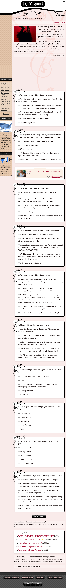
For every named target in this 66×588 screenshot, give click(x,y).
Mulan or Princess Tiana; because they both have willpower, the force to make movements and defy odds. (39, 485)
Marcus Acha (24, 413)
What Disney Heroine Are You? (30, 550)
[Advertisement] (39, 72)
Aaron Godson (24, 425)
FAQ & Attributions (55, 577)
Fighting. (22, 380)
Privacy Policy (27, 577)
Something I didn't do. (27, 394)
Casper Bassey (24, 417)
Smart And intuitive (26, 447)
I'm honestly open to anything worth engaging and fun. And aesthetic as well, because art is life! (39, 206)
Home (28, 584)
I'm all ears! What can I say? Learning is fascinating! (38, 313)
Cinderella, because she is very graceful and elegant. (38, 479)
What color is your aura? (5, 109)
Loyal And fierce (25, 455)
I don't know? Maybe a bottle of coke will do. (36, 141)
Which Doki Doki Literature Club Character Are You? (5, 102)
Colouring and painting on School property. (35, 376)
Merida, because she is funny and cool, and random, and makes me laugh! (40, 507)
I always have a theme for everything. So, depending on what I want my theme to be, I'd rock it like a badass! (39, 350)
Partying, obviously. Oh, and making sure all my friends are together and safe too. (40, 100)
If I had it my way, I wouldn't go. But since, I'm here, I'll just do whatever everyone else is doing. (39, 113)
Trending (38, 584)
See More (6, 114)
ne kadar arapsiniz (3, 84)
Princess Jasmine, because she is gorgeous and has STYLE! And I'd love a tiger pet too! (38, 491)
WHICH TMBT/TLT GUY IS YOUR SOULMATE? (45, 171)
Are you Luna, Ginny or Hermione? (5, 95)
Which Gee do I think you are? (5, 89)
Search (33, 584)
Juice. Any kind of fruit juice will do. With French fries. (40, 159)
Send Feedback (5, 166)
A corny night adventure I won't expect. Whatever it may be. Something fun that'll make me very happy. (40, 200)
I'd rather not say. (25, 211)
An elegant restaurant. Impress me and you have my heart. (38, 193)
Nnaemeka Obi (24, 421)
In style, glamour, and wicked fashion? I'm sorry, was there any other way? (39, 330)
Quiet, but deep (25, 459)
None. (21, 429)
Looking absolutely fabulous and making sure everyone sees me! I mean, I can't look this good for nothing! (40, 107)
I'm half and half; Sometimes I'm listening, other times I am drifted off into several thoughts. (40, 307)
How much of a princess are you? (30, 546)
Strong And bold (25, 451)
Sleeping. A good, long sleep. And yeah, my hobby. (37, 234)
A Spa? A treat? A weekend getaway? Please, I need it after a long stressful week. (38, 240)
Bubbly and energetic (27, 463)
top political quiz (4, 136)
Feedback (62, 22)
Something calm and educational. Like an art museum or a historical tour (40, 217)
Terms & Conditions (11, 577)
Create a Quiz (56, 177)
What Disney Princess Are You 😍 (31, 539)
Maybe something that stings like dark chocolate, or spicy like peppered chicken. (38, 154)
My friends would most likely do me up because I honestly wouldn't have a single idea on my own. (37, 356)
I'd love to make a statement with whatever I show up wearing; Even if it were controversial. (39, 343)
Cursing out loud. (25, 390)
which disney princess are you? (30, 543)
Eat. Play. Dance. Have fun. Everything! (33, 118)
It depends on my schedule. (29, 263)
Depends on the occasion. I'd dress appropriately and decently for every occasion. (39, 337)
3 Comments (55, 22)
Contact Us (40, 577)
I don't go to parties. (26, 122)
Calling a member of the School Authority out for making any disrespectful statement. (37, 385)
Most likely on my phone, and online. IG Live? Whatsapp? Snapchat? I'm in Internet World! (36, 289)
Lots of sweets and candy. (29, 145)
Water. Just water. (26, 149)
